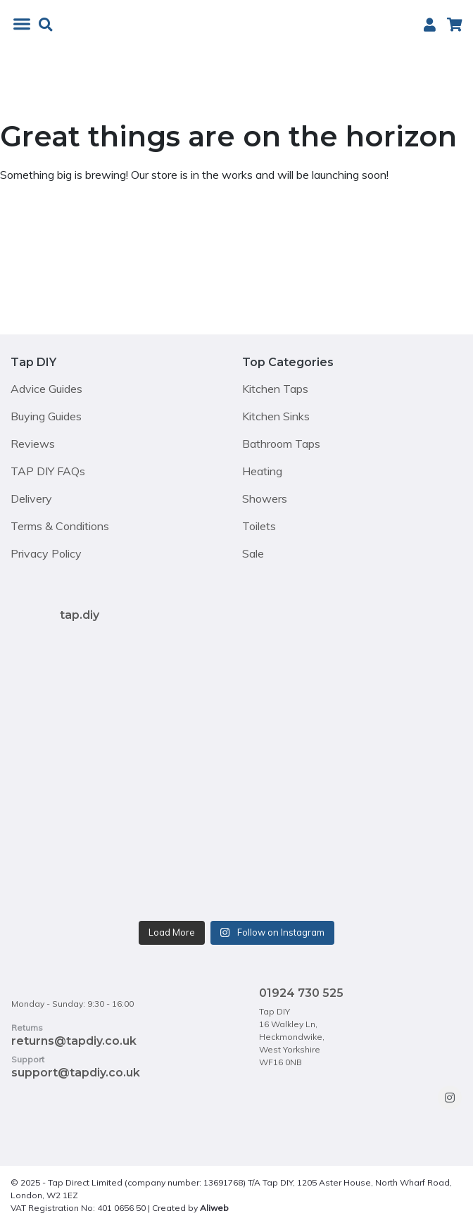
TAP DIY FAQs (48, 471)
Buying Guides (46, 416)
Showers (264, 498)
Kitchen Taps (275, 389)
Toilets (259, 526)
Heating (262, 471)
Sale (253, 553)
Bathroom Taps (281, 443)
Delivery (31, 498)
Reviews (33, 443)
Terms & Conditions (60, 526)
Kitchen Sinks (276, 416)
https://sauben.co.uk (272, 1207)
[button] (45, 25)
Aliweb (214, 1207)
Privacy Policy (46, 553)
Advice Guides (46, 389)
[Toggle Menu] (24, 24)
